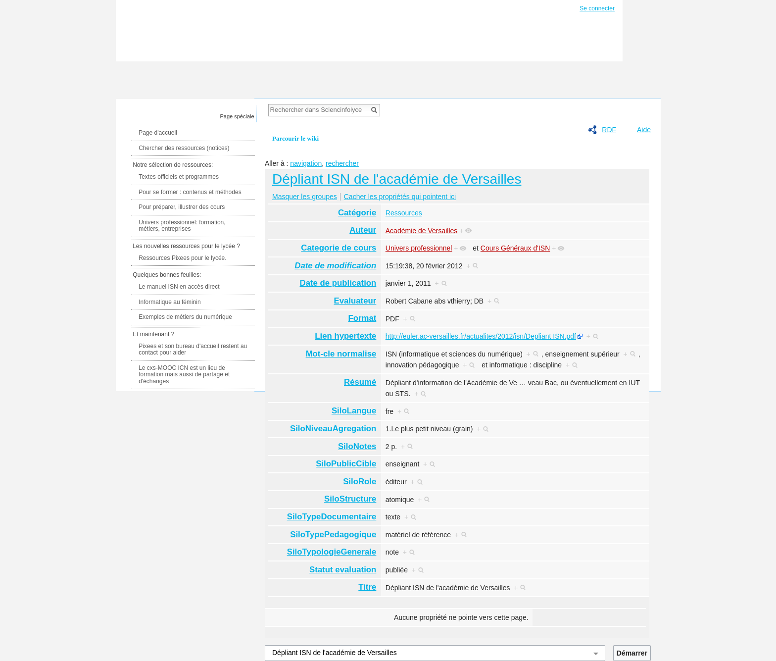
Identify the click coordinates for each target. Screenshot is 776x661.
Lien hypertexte (345, 336)
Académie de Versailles (422, 231)
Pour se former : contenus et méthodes (190, 192)
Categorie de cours (338, 248)
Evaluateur (355, 300)
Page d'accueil (158, 132)
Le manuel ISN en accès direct (179, 286)
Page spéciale (237, 116)
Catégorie (357, 212)
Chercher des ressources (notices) (184, 148)
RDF (609, 130)
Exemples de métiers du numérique (185, 316)
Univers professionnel (419, 248)
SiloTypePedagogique (333, 534)
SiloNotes (357, 446)
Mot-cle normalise (341, 353)
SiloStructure (350, 499)
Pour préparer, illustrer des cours (182, 206)
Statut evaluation (342, 569)
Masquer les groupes (304, 197)
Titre (367, 587)
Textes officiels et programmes (179, 176)
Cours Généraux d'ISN (515, 248)
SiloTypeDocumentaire (332, 516)
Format (362, 318)
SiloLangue (354, 410)
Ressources (404, 213)
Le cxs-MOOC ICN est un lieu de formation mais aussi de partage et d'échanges (184, 374)
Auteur (362, 230)
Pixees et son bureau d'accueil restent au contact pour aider (193, 349)
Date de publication (338, 283)
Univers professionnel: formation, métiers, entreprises (182, 226)
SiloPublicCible (346, 463)
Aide (644, 130)
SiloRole (359, 481)
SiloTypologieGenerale (332, 552)
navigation (306, 163)
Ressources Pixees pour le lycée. (182, 257)
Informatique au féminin (169, 302)
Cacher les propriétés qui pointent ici (400, 197)
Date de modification (335, 265)
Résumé (360, 382)
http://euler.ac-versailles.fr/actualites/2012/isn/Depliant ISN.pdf (481, 336)
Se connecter (597, 8)
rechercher (342, 163)
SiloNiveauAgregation (333, 428)
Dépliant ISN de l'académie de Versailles (396, 179)
